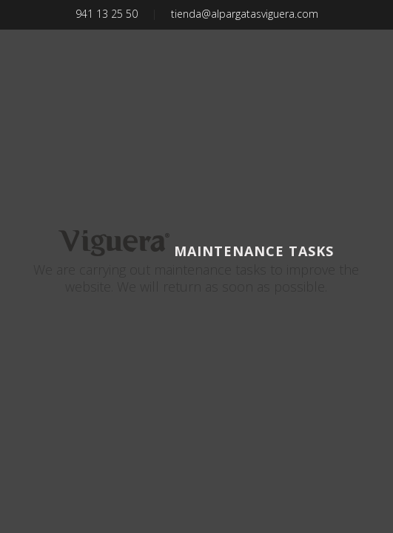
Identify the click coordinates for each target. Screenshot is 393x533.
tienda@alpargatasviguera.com (244, 14)
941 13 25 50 (106, 14)
